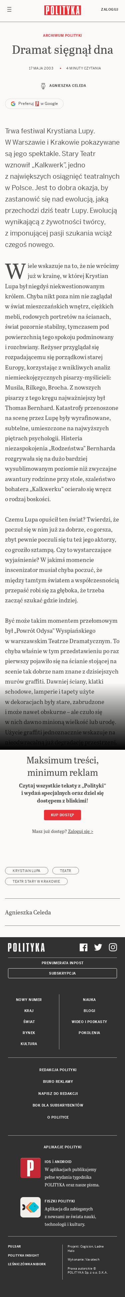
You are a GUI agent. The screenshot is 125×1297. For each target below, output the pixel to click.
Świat (29, 1022)
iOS (48, 1162)
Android (63, 1162)
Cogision (86, 1247)
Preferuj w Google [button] (34, 103)
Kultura (29, 1044)
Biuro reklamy (58, 1081)
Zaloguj (109, 9)
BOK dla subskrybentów (58, 1105)
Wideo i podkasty (89, 1022)
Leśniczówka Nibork (27, 1264)
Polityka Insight (23, 1256)
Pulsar (14, 1247)
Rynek (29, 1033)
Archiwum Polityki (62, 35)
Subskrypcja (62, 973)
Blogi (89, 1011)
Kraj (29, 1011)
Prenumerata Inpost (63, 963)
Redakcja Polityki (58, 1070)
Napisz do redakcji (58, 1094)
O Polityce (58, 1117)
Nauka (89, 1000)
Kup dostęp (62, 815)
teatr (65, 871)
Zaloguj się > (80, 831)
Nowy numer (29, 1000)
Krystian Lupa (27, 871)
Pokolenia (89, 1033)
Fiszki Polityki (60, 1201)
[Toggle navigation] (9, 11)
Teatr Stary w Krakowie (36, 881)
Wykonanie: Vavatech (84, 1260)
